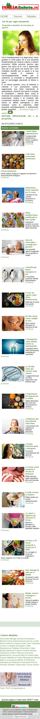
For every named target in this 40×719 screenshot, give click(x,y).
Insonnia (29, 653)
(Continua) (29, 144)
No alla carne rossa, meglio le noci (31, 318)
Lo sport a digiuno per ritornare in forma (30, 516)
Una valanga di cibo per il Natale (32, 572)
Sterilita (11, 665)
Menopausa (28, 657)
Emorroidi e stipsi (27, 648)
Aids (7, 639)
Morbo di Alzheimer (26, 660)
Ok (35, 714)
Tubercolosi (20, 665)
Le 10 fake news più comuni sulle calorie (31, 370)
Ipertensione (5, 655)
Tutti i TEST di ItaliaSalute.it (12, 688)
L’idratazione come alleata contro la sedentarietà (31, 342)
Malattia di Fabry (14, 657)
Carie (28, 643)
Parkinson (16, 662)
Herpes (33, 650)
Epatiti (3, 650)
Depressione (6, 648)
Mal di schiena (27, 655)
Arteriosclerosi (19, 641)
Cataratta (35, 643)
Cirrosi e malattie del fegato (12, 646)
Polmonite (25, 662)
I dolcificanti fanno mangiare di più (31, 270)
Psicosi (34, 662)
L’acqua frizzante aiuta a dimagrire (31, 446)
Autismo (9, 643)
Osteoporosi (5, 662)
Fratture (18, 650)
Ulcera (36, 665)
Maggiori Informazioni (20, 716)
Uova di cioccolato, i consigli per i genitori (31, 243)
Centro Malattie (9, 635)
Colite (28, 646)
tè (37, 116)
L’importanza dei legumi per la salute (31, 396)
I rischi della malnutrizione (31, 132)
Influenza (21, 653)
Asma (2, 643)
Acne (2, 639)
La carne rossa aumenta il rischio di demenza (32, 470)
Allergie (13, 639)
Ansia (9, 641)
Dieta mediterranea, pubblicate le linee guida (31, 216)
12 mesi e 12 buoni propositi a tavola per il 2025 (31, 545)
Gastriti (26, 650)
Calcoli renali (19, 643)
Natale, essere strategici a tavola (31, 595)
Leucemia (16, 655)
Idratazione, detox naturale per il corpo (32, 190)
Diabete (15, 648)
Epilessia (10, 650)
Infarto (13, 653)
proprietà (6, 118)
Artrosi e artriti (32, 641)
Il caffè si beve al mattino (32, 493)
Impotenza (5, 653)
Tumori (29, 665)
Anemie (20, 639)
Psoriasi (3, 665)
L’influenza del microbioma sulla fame (32, 421)
